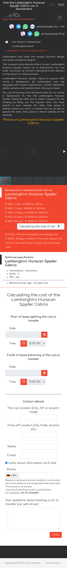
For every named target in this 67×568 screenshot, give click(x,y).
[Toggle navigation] (59, 17)
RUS (52, 4)
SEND (56, 534)
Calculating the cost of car (40, 226)
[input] (23, 335)
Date (12, 328)
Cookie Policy (53, 563)
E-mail (11, 455)
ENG (61, 4)
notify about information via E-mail (30, 463)
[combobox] (12, 476)
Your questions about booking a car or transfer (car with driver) (32, 502)
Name (11, 446)
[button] (64, 151)
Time (12, 343)
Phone (11, 469)
